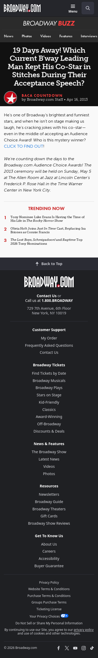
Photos (27, 36)
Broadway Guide (49, 501)
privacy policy (84, 629)
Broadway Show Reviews (49, 523)
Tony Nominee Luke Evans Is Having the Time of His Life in (47, 219)
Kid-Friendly (49, 402)
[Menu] (72, 9)
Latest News (49, 459)
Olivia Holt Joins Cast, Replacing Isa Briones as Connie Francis (48, 230)
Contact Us (47, 295)
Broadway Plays (49, 387)
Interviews (89, 36)
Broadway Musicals (49, 380)
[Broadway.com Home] (22, 8)
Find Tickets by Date (49, 373)
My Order (49, 338)
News (8, 36)
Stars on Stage (49, 394)
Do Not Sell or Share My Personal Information (49, 623)
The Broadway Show (49, 451)
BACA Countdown (42, 95)
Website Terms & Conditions (49, 589)
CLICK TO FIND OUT (23, 146)
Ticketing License (49, 609)
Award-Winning (49, 416)
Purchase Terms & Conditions (49, 596)
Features (65, 36)
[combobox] (85, 8)
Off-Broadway (49, 423)
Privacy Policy (49, 582)
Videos (45, 36)
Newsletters (49, 494)
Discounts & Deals (49, 431)
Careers (48, 551)
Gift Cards (49, 515)
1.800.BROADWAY (57, 300)
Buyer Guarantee (49, 565)
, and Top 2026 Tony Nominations (46, 241)
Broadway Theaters (49, 508)
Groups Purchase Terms (49, 602)
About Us (49, 544)
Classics (49, 409)
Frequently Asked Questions (49, 345)
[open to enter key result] (88, 8)
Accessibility (49, 558)
